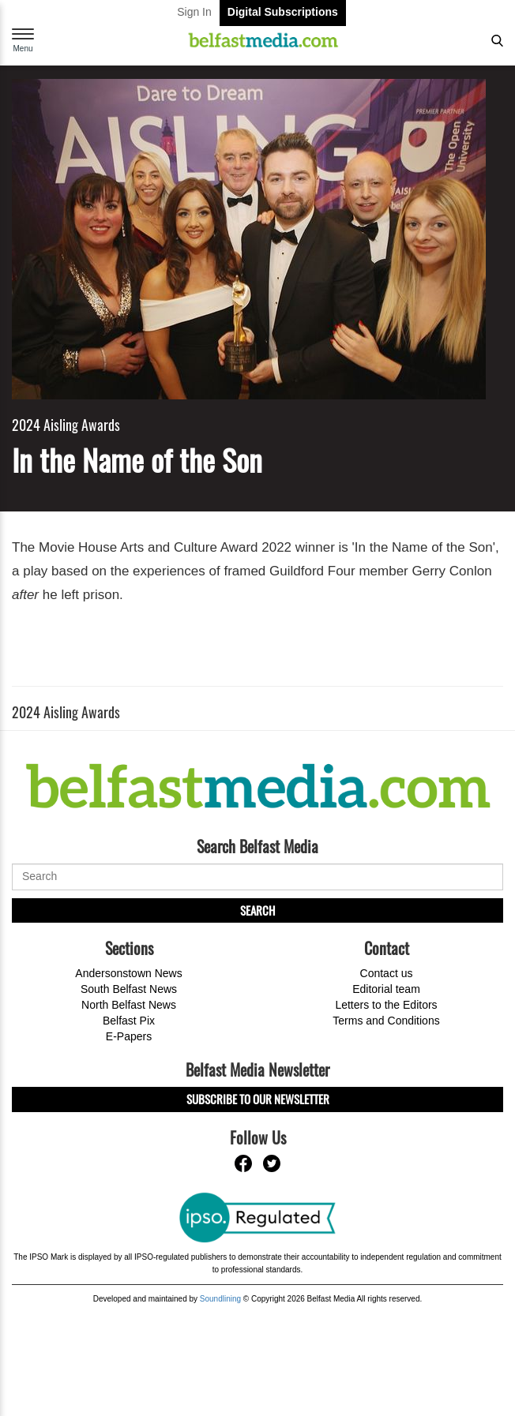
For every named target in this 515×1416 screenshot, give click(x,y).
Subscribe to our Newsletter (257, 1098)
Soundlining (220, 1298)
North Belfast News (128, 1004)
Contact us (386, 973)
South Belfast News (129, 989)
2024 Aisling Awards (66, 425)
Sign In (194, 12)
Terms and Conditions (386, 1020)
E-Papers (129, 1036)
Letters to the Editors (386, 1004)
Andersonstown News (128, 973)
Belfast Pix (129, 1020)
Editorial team (386, 989)
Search (257, 910)
